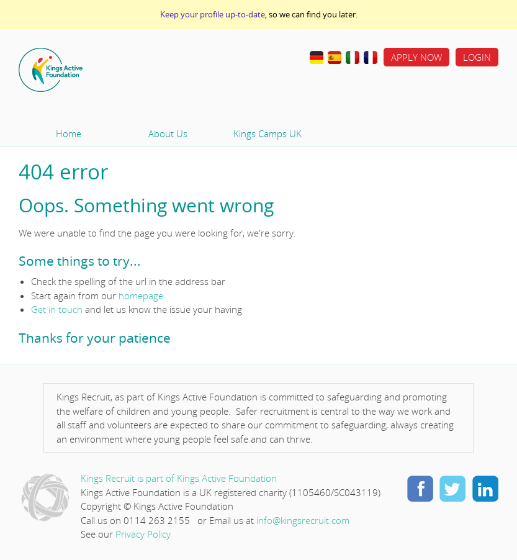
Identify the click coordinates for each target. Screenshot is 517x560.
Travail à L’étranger (370, 58)
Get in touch (57, 309)
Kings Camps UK (267, 133)
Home (90, 70)
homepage (141, 295)
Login (477, 57)
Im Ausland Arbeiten (316, 58)
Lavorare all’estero (352, 58)
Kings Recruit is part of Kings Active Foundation (179, 478)
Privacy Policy (143, 534)
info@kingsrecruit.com (302, 520)
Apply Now (416, 57)
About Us (167, 133)
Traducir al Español (334, 58)
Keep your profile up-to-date (212, 14)
